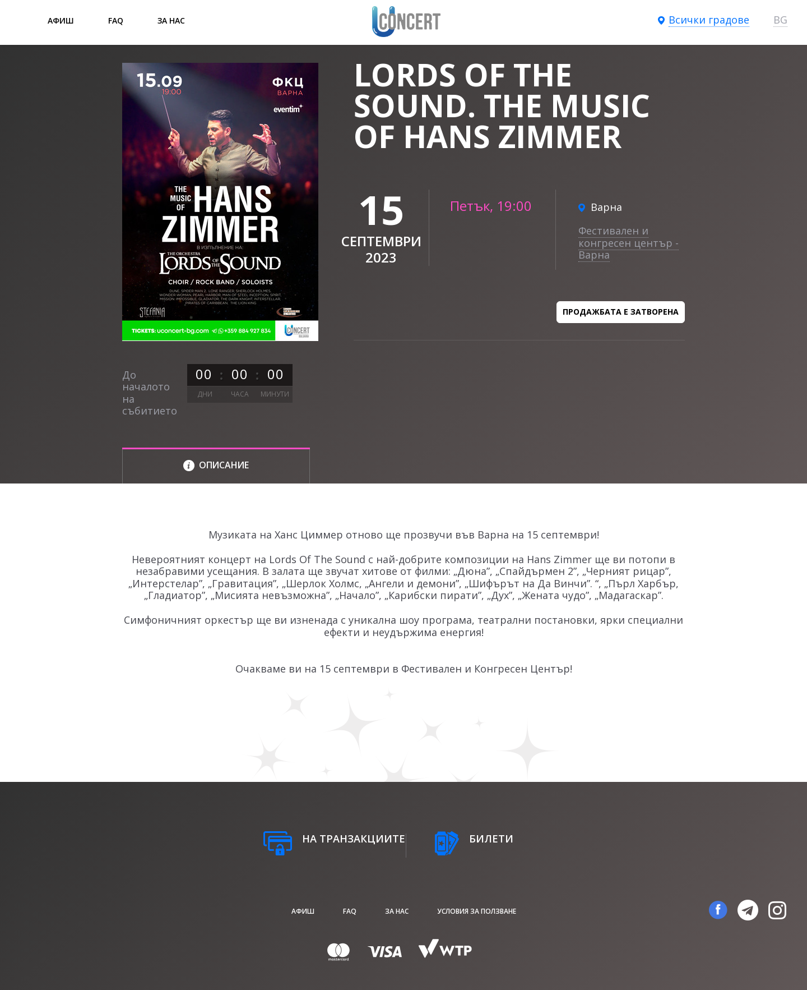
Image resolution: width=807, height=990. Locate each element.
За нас (171, 20)
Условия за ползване (476, 911)
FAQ (115, 20)
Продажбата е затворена (621, 311)
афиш (61, 20)
